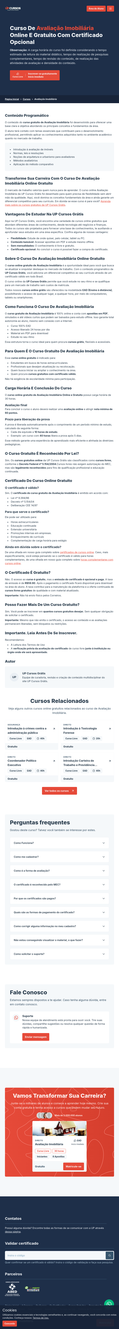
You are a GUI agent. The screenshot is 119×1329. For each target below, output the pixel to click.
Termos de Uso (36, 644)
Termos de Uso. (41, 1318)
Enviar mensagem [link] (36, 1036)
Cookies (9, 1310)
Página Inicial (12, 99)
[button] (110, 9)
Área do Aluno (96, 8)
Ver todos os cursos (59, 790)
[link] (13, 8)
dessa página (13, 1231)
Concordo (9, 1323)
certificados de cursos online (77, 552)
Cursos (26, 99)
